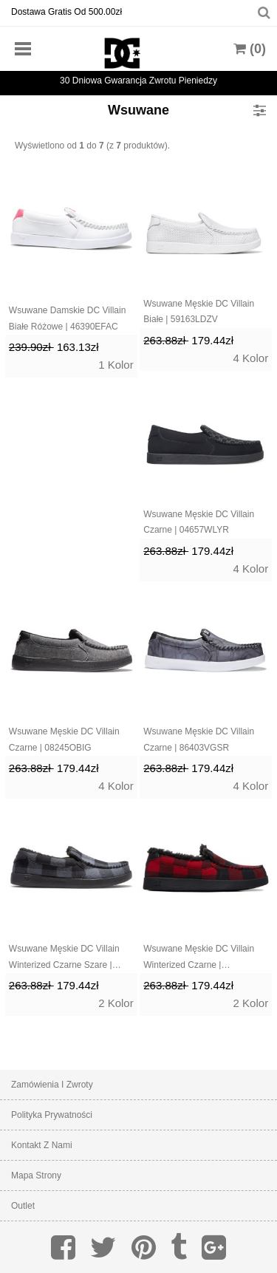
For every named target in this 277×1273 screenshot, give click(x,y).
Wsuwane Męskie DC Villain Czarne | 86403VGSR (198, 739)
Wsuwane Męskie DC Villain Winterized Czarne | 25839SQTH (198, 958)
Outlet (23, 1206)
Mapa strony (36, 1175)
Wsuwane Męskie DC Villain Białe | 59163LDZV (198, 311)
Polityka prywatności (51, 1115)
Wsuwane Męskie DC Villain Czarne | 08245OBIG (64, 739)
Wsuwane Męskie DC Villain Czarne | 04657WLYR (198, 522)
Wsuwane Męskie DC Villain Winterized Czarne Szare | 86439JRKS (64, 958)
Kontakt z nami (41, 1145)
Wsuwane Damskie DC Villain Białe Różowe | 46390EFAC (67, 318)
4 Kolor (251, 358)
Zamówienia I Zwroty (52, 1084)
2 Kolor (116, 1003)
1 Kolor (116, 364)
